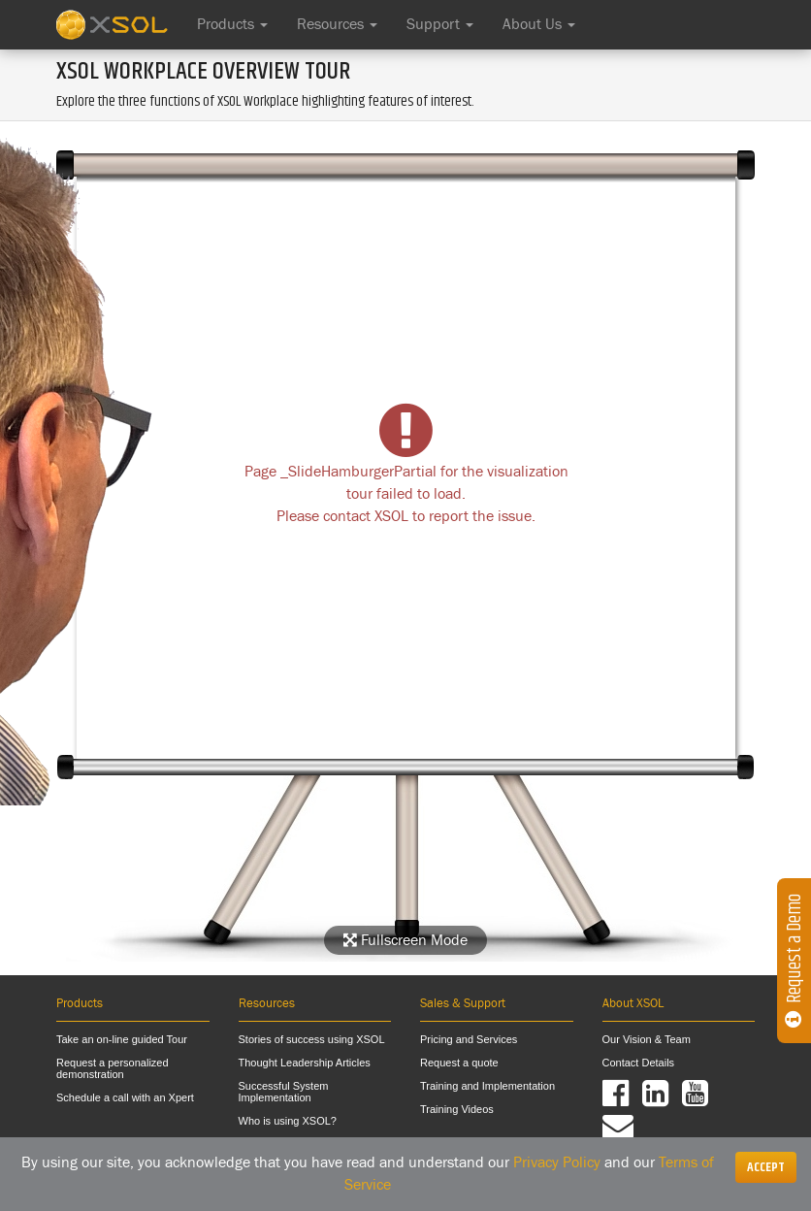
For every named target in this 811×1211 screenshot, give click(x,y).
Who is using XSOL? (288, 1121)
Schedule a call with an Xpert (125, 1097)
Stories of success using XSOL (312, 1039)
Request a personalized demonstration (112, 1068)
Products (232, 24)
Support (439, 24)
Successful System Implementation (284, 1091)
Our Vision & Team (646, 1039)
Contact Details (638, 1062)
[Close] (765, 1167)
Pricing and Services (468, 1039)
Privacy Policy (556, 1162)
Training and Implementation (487, 1086)
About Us (539, 24)
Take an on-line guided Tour (121, 1039)
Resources (337, 24)
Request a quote (459, 1062)
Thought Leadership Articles (305, 1062)
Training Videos (457, 1109)
